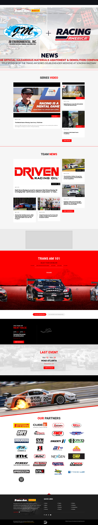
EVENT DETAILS (18, 341)
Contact (82, 13)
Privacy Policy (32, 522)
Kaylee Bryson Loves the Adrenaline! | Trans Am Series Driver (73, 104)
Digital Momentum (45, 522)
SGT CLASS (59, 265)
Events (49, 13)
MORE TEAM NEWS (68, 211)
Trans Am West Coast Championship (55, 314)
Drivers (41, 13)
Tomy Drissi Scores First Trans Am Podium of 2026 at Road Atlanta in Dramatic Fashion (48, 216)
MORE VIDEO (67, 140)
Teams (45, 13)
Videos (73, 503)
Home (45, 503)
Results (55, 13)
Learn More (16, 512)
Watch (35, 13)
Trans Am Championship (39, 314)
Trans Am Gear (62, 13)
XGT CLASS (53, 265)
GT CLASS (65, 265)
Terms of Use (26, 522)
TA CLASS (32, 265)
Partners (69, 13)
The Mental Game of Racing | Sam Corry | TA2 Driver (28, 122)
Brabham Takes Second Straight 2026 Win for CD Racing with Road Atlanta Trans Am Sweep (73, 203)
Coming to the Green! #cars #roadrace (71, 133)
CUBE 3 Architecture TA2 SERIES (42, 265)
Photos (59, 509)
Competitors (75, 13)
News (31, 13)
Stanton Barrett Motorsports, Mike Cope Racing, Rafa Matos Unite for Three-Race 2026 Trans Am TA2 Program (24, 216)
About (26, 13)
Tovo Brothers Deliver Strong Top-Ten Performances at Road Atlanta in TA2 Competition (73, 177)
